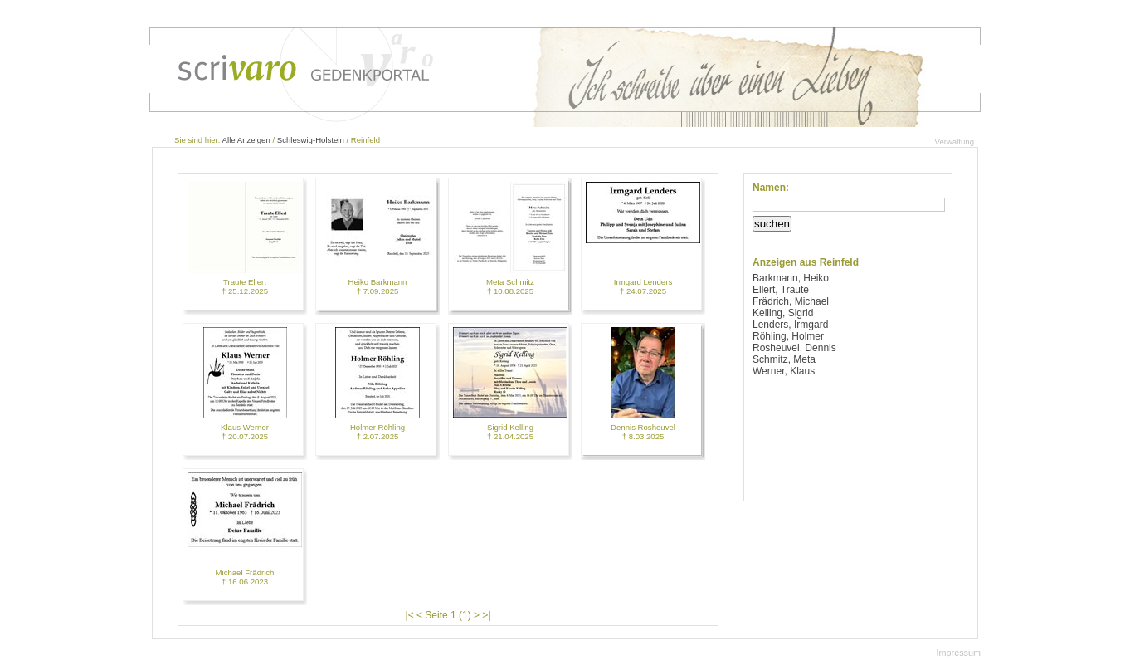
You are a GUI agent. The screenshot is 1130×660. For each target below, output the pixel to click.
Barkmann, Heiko (791, 278)
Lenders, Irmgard (790, 324)
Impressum (959, 653)
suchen (772, 224)
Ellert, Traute (781, 290)
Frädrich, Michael (791, 301)
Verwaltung (954, 141)
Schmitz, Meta (784, 359)
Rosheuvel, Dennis (794, 348)
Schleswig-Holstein (310, 139)
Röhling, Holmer (788, 336)
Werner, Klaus (784, 371)
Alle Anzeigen (246, 139)
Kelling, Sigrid (783, 313)
